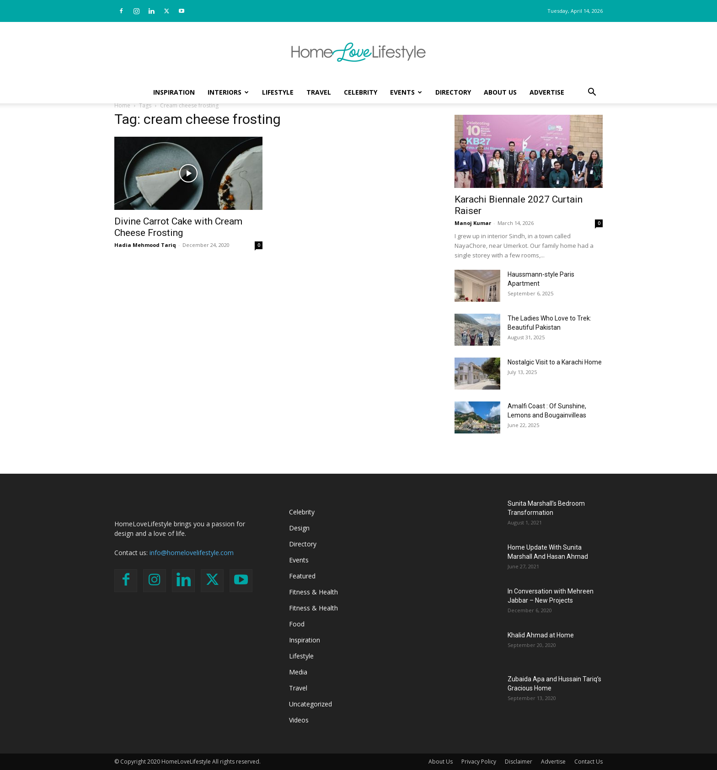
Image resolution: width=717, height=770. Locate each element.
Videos (299, 720)
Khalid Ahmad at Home (541, 635)
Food (297, 624)
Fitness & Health (313, 592)
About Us (500, 92)
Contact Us (588, 761)
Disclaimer (518, 761)
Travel (318, 92)
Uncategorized (310, 704)
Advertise (547, 92)
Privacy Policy (478, 761)
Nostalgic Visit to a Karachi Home (555, 362)
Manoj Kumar (473, 222)
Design (299, 528)
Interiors (228, 92)
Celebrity (360, 92)
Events (406, 92)
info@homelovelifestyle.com (192, 552)
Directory (453, 92)
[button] (592, 93)
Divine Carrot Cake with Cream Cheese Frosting (178, 227)
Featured (302, 576)
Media (298, 672)
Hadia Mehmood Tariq (145, 244)
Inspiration (174, 92)
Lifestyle (278, 92)
